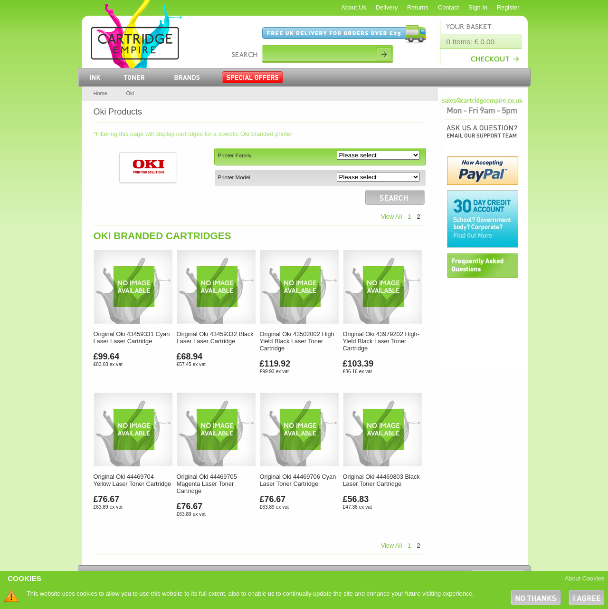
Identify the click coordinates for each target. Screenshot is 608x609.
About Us (353, 7)
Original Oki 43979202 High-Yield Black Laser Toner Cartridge (381, 341)
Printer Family (235, 155)
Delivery (387, 7)
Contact (448, 7)
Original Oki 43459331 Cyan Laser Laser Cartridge (132, 337)
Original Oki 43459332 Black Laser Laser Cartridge (215, 337)
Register (508, 7)
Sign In (477, 7)
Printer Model (234, 177)
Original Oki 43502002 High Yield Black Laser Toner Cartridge (297, 341)
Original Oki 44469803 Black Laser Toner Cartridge (381, 480)
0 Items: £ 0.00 (470, 42)
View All (391, 216)
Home (100, 93)
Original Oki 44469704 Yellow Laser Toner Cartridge (132, 480)
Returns (417, 7)
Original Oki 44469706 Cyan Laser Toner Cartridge (298, 480)
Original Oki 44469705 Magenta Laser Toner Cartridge (207, 483)
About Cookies (584, 578)
